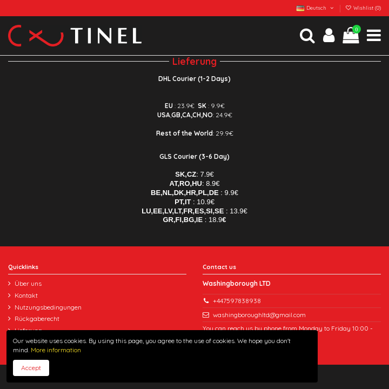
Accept (31, 368)
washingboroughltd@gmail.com (259, 315)
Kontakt (26, 295)
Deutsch (315, 7)
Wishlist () (363, 7)
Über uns (28, 283)
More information (55, 350)
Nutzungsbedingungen (48, 307)
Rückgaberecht (37, 318)
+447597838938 (237, 301)
